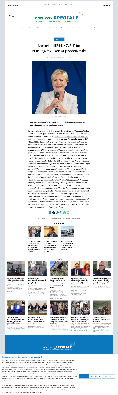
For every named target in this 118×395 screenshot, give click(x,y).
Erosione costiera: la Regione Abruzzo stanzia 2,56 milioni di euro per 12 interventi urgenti (50, 246)
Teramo (71, 4)
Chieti (59, 4)
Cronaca (59, 39)
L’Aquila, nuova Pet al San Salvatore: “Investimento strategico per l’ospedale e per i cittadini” (34, 246)
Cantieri (67, 218)
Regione (47, 4)
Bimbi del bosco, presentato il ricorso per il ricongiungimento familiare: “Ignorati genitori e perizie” (37, 282)
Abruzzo (44, 218)
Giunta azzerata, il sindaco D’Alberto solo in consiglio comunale (15, 280)
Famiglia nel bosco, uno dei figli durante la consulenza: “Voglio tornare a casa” (80, 319)
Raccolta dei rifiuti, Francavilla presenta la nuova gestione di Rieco (36, 319)
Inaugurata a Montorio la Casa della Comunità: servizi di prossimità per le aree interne (59, 320)
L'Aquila (65, 4)
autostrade (56, 218)
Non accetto (97, 376)
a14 (37, 218)
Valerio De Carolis (59, 57)
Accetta (110, 376)
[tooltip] (99, 5)
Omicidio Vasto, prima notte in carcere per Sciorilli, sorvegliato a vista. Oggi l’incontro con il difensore (102, 281)
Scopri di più (82, 376)
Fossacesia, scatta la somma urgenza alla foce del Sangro (101, 319)
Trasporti (78, 218)
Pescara (53, 4)
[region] (59, 374)
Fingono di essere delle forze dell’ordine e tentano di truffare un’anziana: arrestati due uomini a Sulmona (15, 321)
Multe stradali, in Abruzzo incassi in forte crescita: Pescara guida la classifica (67, 245)
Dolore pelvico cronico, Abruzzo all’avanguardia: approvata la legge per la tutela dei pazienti (79, 281)
